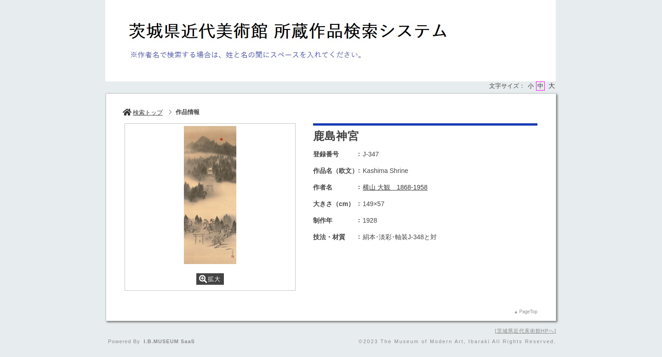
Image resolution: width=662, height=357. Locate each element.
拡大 (210, 279)
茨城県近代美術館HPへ (525, 331)
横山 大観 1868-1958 (395, 187)
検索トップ (143, 112)
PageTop (528, 311)
